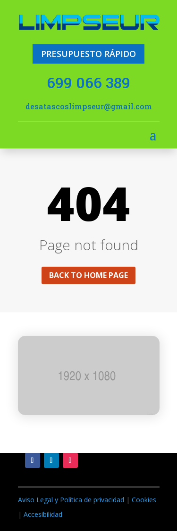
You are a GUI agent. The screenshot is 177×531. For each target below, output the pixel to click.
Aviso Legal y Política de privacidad (71, 499)
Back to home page (88, 275)
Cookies (144, 499)
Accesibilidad (43, 514)
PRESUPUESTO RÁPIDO (88, 53)
